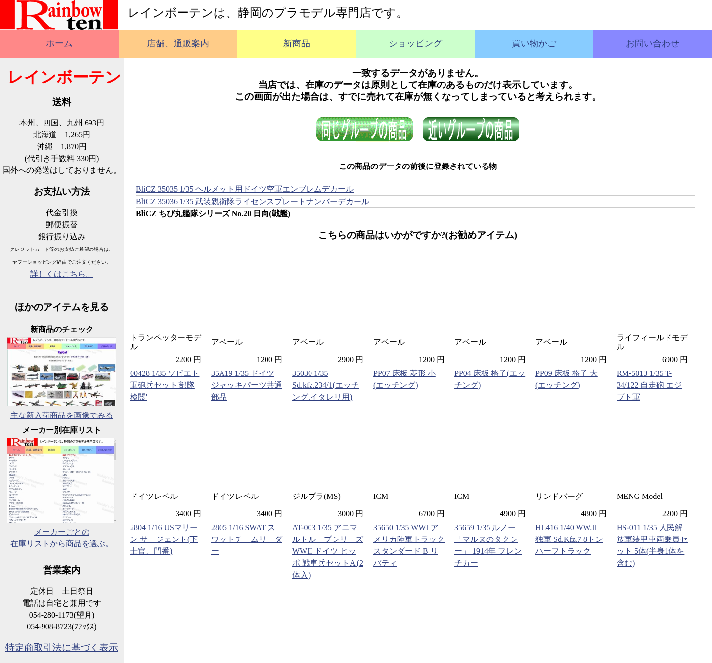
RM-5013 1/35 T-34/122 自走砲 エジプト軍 (649, 385)
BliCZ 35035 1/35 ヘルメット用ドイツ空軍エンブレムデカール (245, 189)
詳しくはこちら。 (61, 274)
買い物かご (534, 43)
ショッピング (415, 43)
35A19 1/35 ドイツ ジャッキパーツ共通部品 (246, 385)
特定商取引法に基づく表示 (61, 647)
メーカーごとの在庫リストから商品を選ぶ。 (61, 532)
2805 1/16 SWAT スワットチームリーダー (246, 539)
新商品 (296, 43)
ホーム (59, 43)
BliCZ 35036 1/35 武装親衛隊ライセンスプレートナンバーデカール (252, 201)
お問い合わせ (652, 43)
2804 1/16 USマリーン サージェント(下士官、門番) (164, 539)
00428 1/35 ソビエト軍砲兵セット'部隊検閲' (164, 385)
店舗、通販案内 (178, 43)
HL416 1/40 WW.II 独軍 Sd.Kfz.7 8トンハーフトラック (569, 539)
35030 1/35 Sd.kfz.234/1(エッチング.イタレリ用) (325, 385)
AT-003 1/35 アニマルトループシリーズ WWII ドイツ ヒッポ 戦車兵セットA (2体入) (327, 551)
